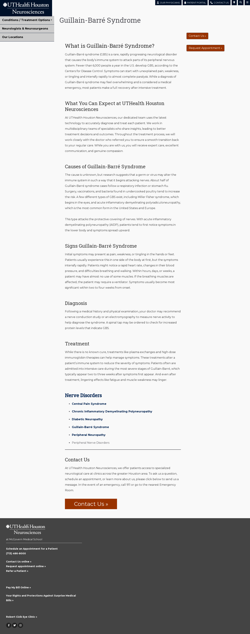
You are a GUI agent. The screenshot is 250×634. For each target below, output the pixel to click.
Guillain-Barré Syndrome (90, 427)
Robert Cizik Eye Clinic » (21, 616)
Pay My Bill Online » (18, 587)
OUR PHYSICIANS (168, 2)
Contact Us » (91, 503)
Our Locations (12, 37)
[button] (234, 2)
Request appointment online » (26, 566)
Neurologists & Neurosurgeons (25, 28)
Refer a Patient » (17, 571)
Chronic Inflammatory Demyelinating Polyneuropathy (112, 411)
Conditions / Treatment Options (26, 20)
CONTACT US (219, 2)
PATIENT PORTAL (195, 2)
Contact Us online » (18, 561)
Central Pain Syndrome (89, 403)
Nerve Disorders (83, 395)
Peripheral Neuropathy (89, 435)
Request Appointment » (205, 48)
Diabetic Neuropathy (87, 419)
